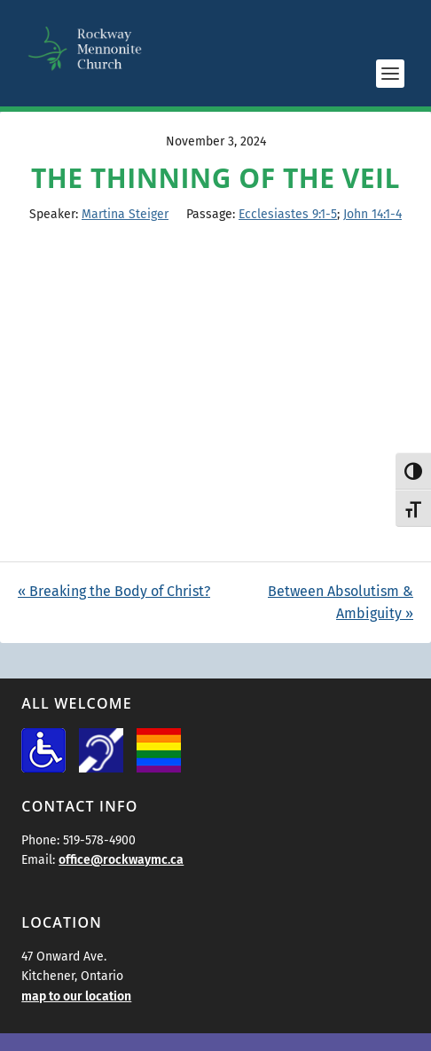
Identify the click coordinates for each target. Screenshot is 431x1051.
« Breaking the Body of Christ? (114, 591)
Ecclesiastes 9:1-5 (288, 214)
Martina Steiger (125, 214)
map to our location (76, 996)
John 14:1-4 (372, 214)
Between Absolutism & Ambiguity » (340, 603)
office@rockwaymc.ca (121, 859)
